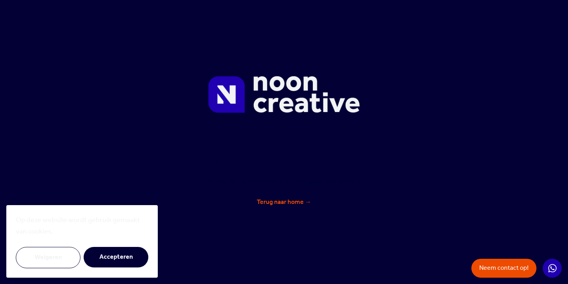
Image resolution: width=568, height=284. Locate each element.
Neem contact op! (504, 268)
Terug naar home (284, 202)
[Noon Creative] (284, 94)
